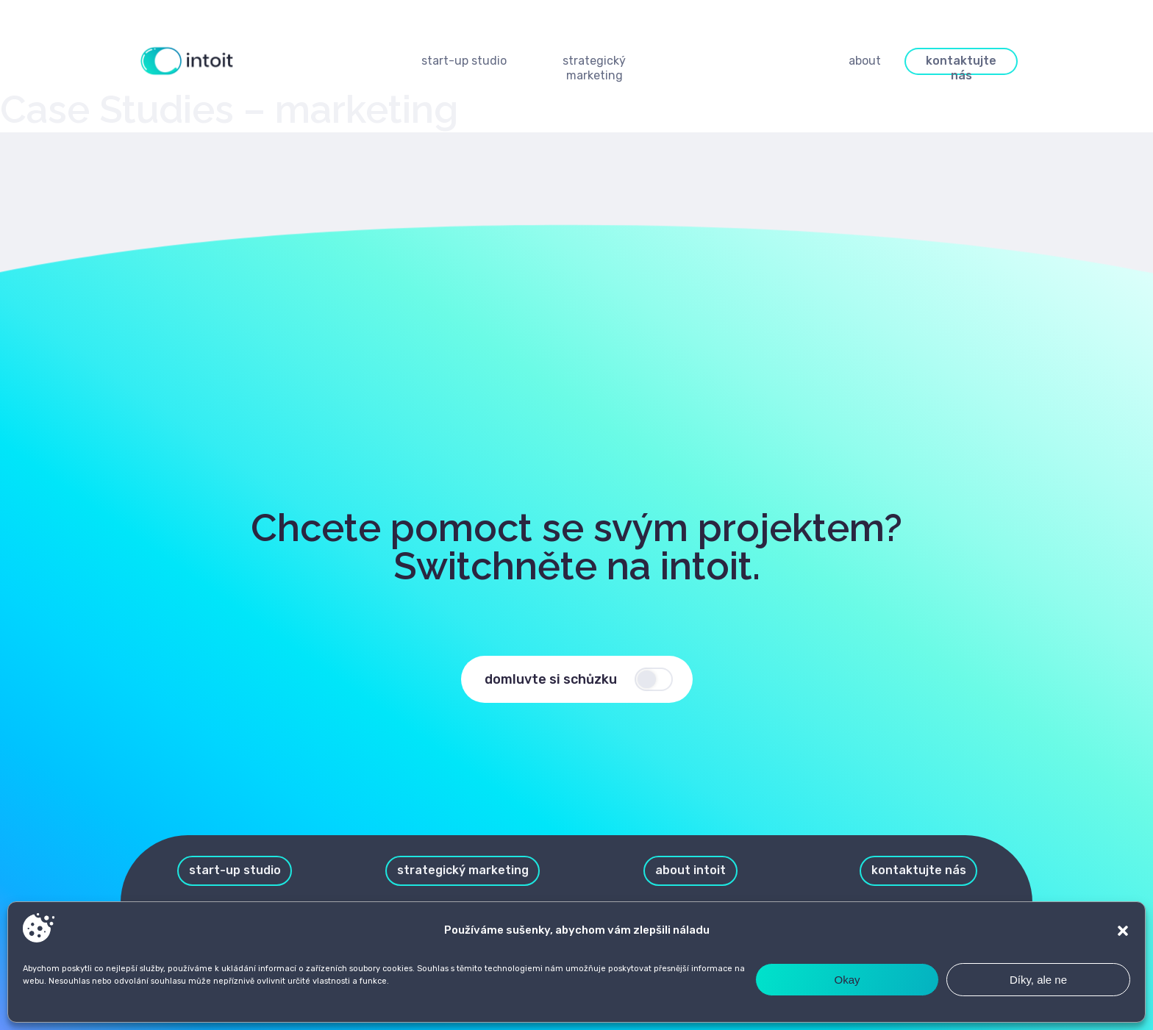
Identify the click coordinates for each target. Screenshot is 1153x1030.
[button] (1122, 930)
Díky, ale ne (1038, 979)
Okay (847, 979)
